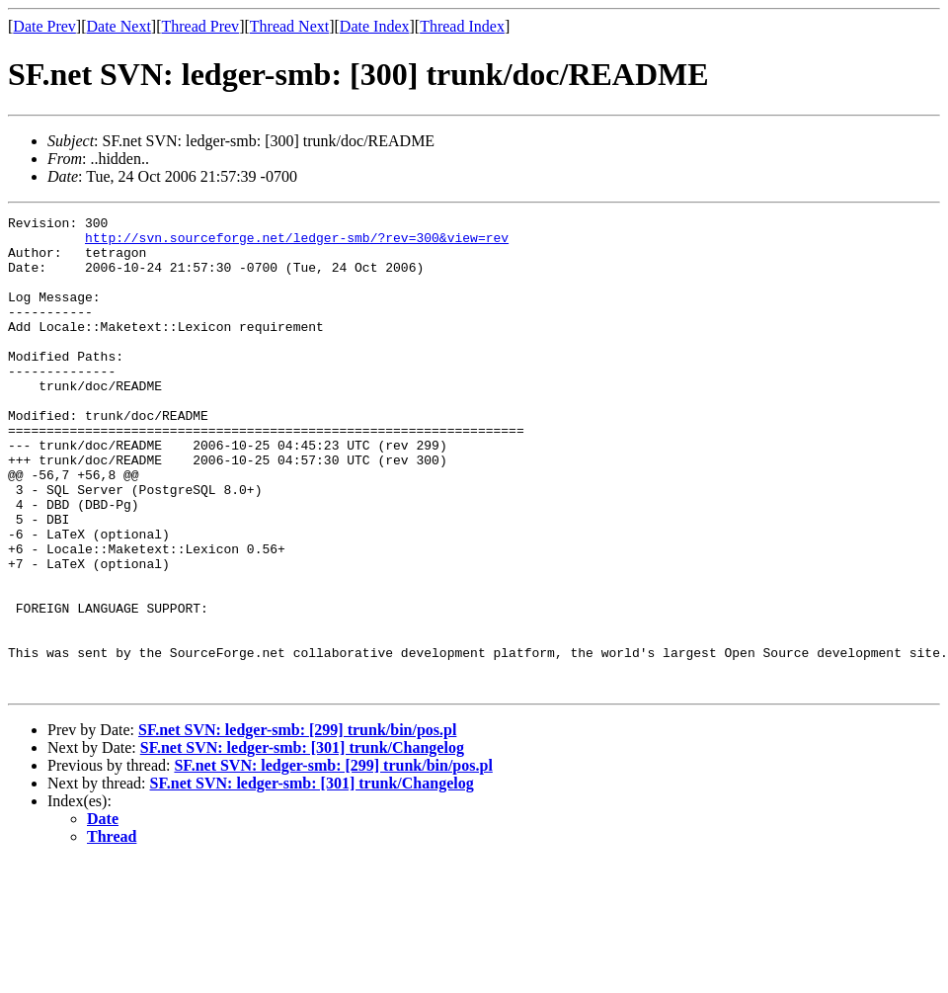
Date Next (119, 26)
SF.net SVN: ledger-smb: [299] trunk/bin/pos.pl (297, 824)
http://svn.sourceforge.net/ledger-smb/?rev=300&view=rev (297, 243)
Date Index (375, 26)
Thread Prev (200, 26)
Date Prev (44, 26)
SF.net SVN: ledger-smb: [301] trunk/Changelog (302, 842)
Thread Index (462, 26)
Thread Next (289, 26)
